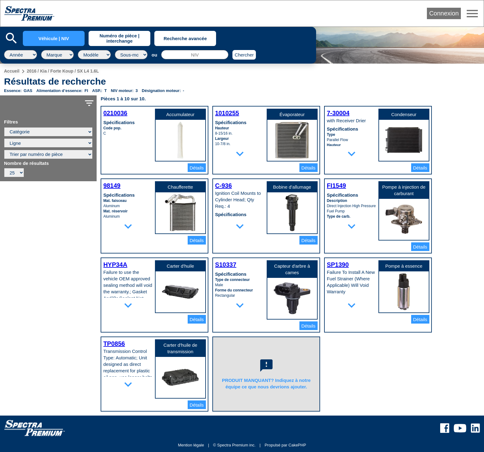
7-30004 (338, 113)
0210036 (115, 113)
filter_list (89, 103)
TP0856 (114, 343)
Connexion (444, 13)
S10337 (225, 264)
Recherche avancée (185, 38)
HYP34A (115, 264)
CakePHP (297, 445)
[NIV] (194, 54)
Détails (197, 167)
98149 (112, 185)
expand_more (239, 153)
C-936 (223, 185)
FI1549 (336, 185)
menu (472, 13)
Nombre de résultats (26, 163)
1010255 (227, 113)
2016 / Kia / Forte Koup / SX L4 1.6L (63, 71)
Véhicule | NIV (53, 38)
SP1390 (338, 264)
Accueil (11, 71)
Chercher (244, 54)
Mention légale (191, 445)
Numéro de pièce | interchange (119, 38)
